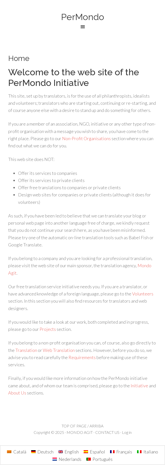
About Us (17, 392)
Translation (26, 350)
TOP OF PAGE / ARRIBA (82, 425)
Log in (127, 432)
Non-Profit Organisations (86, 138)
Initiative (139, 385)
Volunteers (142, 293)
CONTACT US (107, 432)
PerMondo (82, 17)
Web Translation (59, 350)
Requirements (82, 357)
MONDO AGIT (80, 432)
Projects (48, 329)
